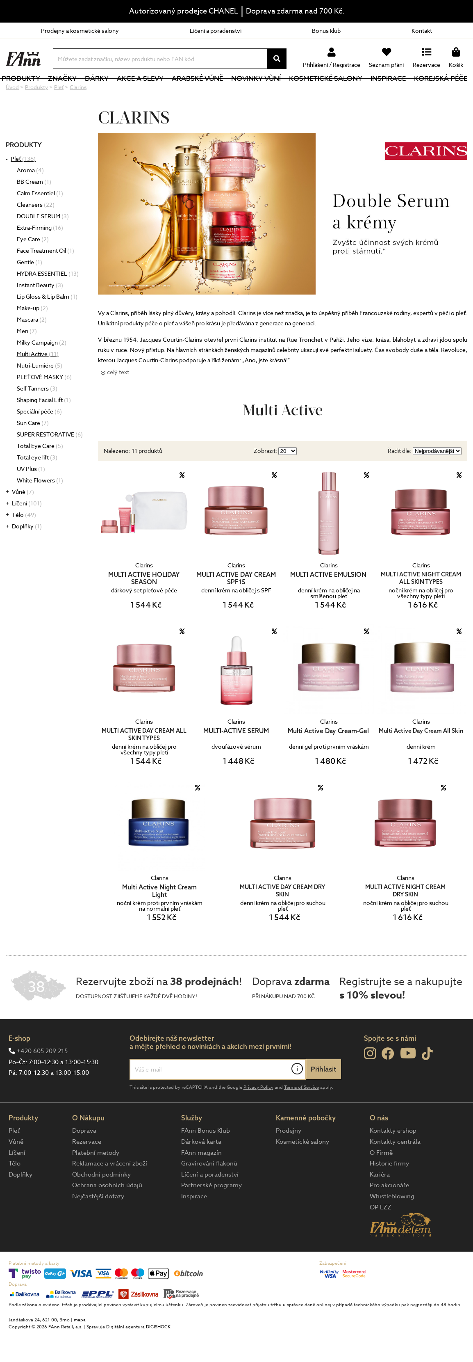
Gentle (29, 289)
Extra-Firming (40, 255)
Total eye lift (37, 485)
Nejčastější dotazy (98, 1223)
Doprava (84, 1158)
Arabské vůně (206, 92)
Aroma (30, 197)
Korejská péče (440, 92)
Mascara (32, 347)
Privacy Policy (258, 1114)
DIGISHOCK (158, 1354)
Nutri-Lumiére (39, 393)
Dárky (111, 92)
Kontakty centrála (395, 1169)
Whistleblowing (392, 1223)
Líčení (27, 531)
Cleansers (36, 232)
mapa (80, 1347)
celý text (118, 399)
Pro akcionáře (389, 1212)
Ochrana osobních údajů (107, 1212)
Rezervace (86, 1169)
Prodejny (288, 1158)
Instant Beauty (40, 312)
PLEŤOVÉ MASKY (44, 404)
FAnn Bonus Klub (205, 1158)
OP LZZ (380, 1234)
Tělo (24, 542)
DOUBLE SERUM (43, 243)
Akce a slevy (151, 92)
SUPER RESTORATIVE (50, 462)
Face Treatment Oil (45, 278)
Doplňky (27, 554)
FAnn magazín (201, 1180)
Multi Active (38, 381)
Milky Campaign (41, 370)
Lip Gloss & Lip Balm (47, 324)
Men (27, 358)
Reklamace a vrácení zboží (109, 1190)
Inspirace (390, 92)
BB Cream (34, 209)
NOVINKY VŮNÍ (263, 92)
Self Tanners (37, 416)
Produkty (39, 92)
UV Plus (31, 496)
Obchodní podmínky (101, 1202)
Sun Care (33, 450)
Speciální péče (39, 439)
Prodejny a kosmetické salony (80, 30)
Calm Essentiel (40, 220)
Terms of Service (301, 1114)
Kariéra (380, 1202)
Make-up (32, 335)
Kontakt (422, 30)
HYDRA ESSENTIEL (48, 301)
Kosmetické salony (330, 92)
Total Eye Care (40, 473)
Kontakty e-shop (393, 1158)
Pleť (23, 186)
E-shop (19, 1065)
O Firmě (381, 1180)
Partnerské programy (211, 1212)
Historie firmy (389, 1190)
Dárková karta (201, 1169)
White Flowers (40, 508)
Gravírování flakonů (209, 1190)
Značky (78, 92)
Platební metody (95, 1180)
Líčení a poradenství (215, 30)
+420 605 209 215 (42, 1078)
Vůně (23, 519)
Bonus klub (326, 30)
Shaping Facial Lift (44, 427)
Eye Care (33, 266)
